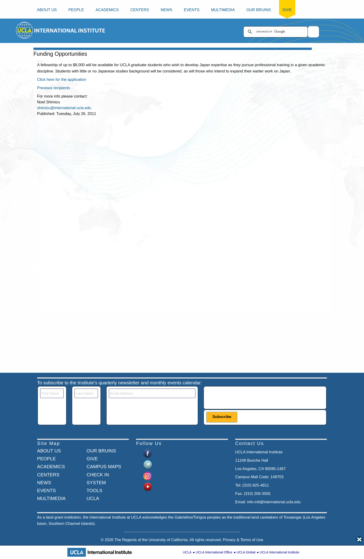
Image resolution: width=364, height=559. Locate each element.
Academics (107, 10)
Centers (139, 10)
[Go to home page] (25, 30)
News (166, 10)
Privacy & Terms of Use (243, 540)
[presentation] (241, 398)
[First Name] (52, 393)
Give (287, 10)
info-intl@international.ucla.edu (274, 502)
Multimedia (223, 10)
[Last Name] (86, 393)
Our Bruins (258, 10)
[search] (281, 32)
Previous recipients (53, 88)
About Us (47, 10)
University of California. (169, 540)
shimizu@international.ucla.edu (64, 108)
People (76, 10)
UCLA (187, 552)
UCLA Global (246, 552)
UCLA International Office (214, 552)
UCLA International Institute (279, 552)
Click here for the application (61, 79)
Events (191, 10)
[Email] (152, 393)
